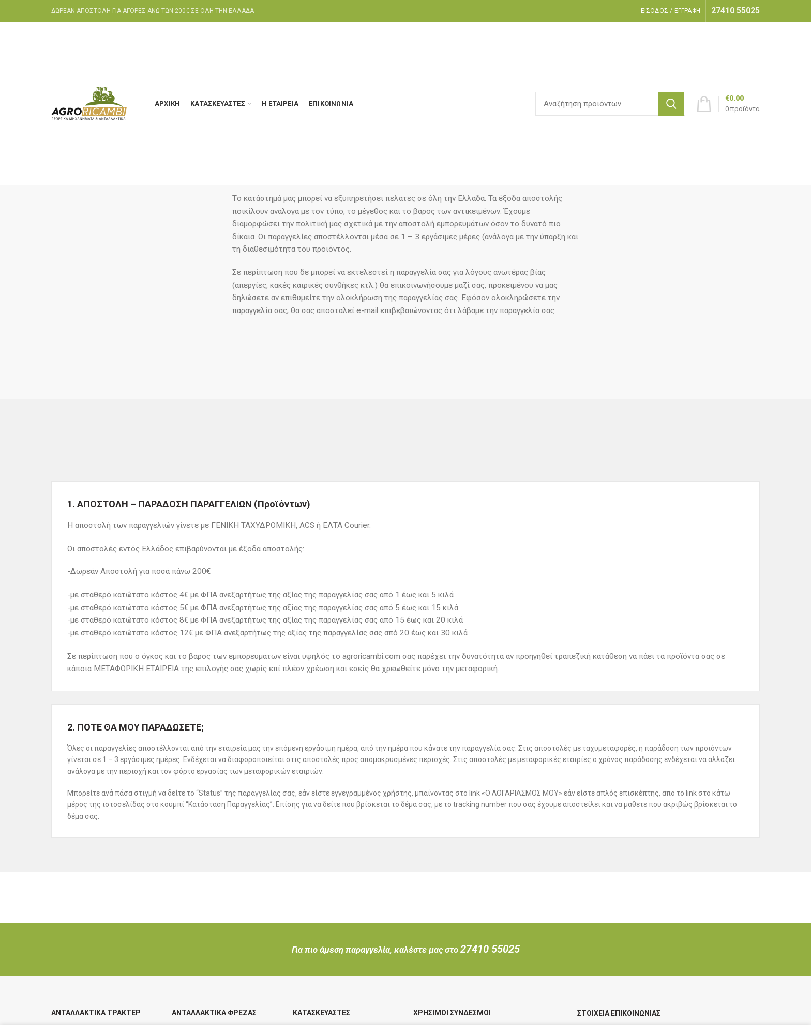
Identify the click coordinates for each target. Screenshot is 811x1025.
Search (671, 104)
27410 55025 (490, 949)
